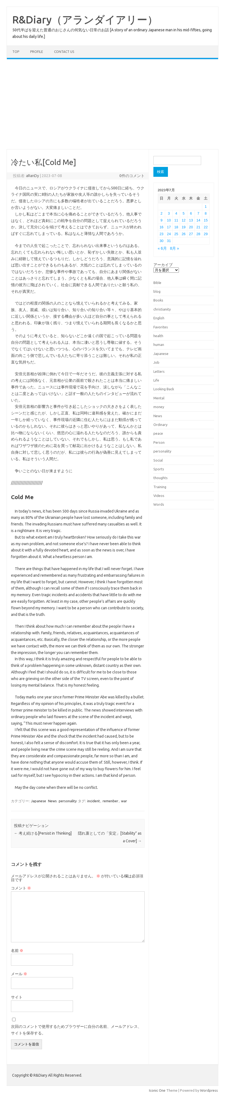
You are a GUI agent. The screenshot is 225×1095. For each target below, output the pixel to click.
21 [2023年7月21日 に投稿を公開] (198, 227)
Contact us (64, 51)
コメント (21, 888)
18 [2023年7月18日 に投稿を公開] (176, 227)
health (158, 336)
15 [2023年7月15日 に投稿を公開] (206, 220)
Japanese (38, 801)
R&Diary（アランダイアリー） (85, 19)
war (124, 801)
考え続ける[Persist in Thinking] (43, 833)
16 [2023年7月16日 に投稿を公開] (161, 227)
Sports (158, 469)
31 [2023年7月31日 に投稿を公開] (169, 241)
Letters (159, 371)
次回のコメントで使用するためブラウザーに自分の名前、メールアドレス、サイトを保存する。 (76, 1029)
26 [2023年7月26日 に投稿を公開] (183, 234)
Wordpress (209, 1090)
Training (159, 487)
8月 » (174, 248)
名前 (17, 950)
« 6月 (162, 248)
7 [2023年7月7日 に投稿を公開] (198, 213)
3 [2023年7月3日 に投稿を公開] (169, 213)
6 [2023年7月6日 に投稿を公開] (191, 213)
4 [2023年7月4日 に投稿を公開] (176, 213)
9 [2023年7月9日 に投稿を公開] (161, 220)
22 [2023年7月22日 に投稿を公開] (206, 227)
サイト (16, 997)
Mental (158, 398)
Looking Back (163, 389)
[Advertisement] (112, 104)
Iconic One (157, 1090)
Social (158, 460)
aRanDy (32, 176)
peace (158, 433)
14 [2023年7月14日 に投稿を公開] (198, 220)
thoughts (160, 478)
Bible (157, 283)
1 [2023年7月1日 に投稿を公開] (206, 206)
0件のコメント (132, 176)
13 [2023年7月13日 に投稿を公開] (191, 220)
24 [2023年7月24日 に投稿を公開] (169, 234)
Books (158, 300)
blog (157, 291)
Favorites (160, 327)
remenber (110, 801)
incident (93, 801)
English (158, 318)
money (158, 407)
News (52, 801)
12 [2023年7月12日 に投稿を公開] (183, 220)
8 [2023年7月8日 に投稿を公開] (206, 213)
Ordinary (160, 424)
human (158, 344)
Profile (36, 51)
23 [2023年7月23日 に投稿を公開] (161, 234)
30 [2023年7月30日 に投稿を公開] (161, 241)
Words (158, 504)
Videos (158, 495)
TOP (15, 51)
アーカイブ (163, 265)
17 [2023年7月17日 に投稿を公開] (169, 227)
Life (156, 380)
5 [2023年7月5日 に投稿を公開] (184, 213)
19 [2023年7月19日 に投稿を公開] (183, 227)
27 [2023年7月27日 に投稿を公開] (191, 234)
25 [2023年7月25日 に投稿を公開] (176, 234)
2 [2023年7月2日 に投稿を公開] (161, 213)
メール (19, 974)
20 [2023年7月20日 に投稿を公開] (191, 227)
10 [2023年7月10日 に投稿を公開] (169, 220)
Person (159, 442)
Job (156, 362)
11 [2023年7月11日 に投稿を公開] (176, 220)
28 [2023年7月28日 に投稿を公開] (198, 234)
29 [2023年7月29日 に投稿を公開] (206, 234)
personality (68, 801)
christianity (162, 309)
